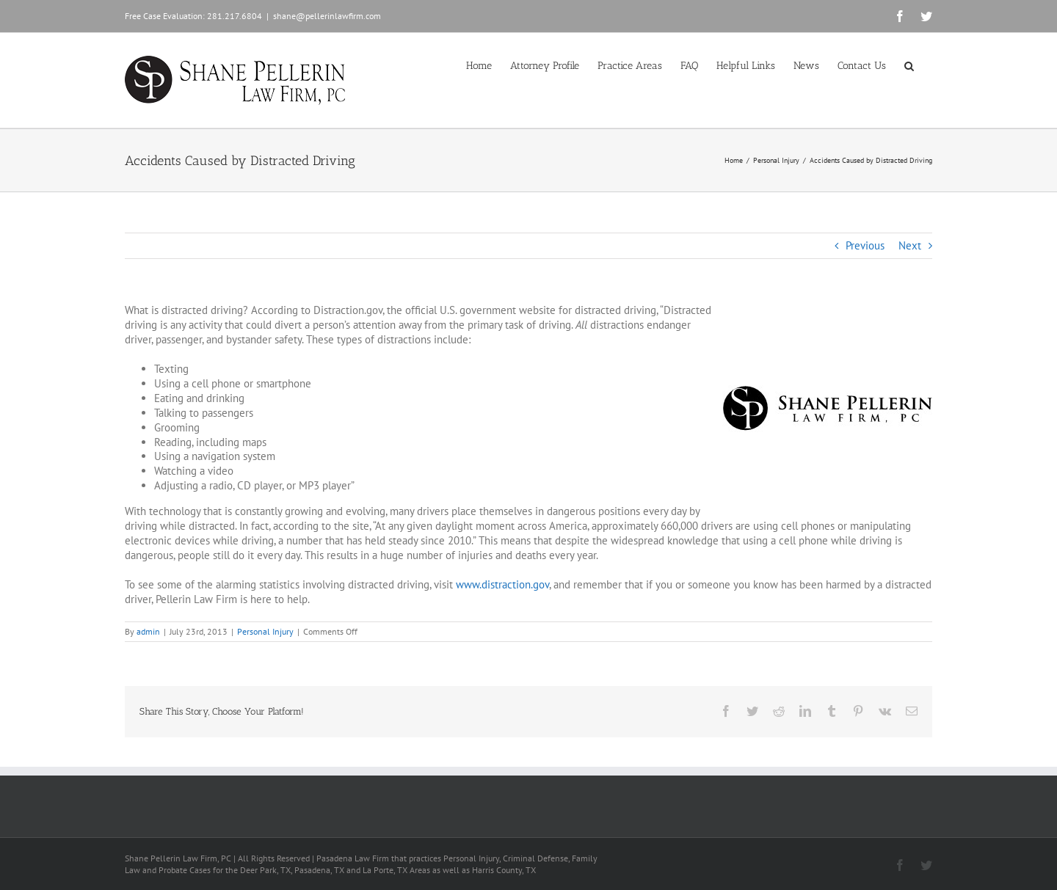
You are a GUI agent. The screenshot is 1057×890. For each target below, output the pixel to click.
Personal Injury (265, 631)
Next (909, 245)
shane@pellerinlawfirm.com (327, 15)
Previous (865, 245)
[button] (909, 64)
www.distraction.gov (502, 584)
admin (148, 631)
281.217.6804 (234, 15)
